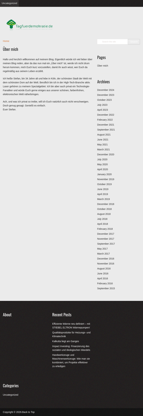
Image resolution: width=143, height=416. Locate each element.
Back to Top (28, 412)
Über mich (102, 65)
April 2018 (102, 224)
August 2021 (104, 134)
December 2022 (105, 114)
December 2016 (105, 258)
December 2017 (105, 233)
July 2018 (102, 219)
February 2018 (105, 229)
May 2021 (102, 144)
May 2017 (102, 248)
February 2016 (105, 283)
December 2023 (105, 95)
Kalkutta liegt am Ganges (65, 341)
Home (6, 41)
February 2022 (105, 119)
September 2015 (106, 288)
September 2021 (106, 129)
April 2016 (102, 278)
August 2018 (104, 214)
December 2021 (105, 124)
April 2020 (102, 169)
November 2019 (105, 179)
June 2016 (102, 273)
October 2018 (104, 209)
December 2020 (105, 154)
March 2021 (103, 149)
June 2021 (102, 139)
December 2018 (105, 204)
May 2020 (102, 164)
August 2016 (104, 268)
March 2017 (103, 253)
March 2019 (103, 199)
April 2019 (102, 194)
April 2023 (102, 109)
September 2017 (106, 243)
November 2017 (105, 238)
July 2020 (102, 159)
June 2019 (102, 189)
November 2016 (105, 263)
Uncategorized (9, 3)
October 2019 (104, 184)
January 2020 (104, 174)
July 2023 (102, 104)
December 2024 (105, 90)
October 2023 (104, 100)
